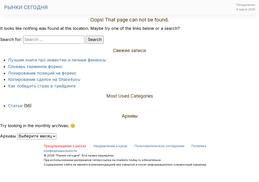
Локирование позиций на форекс (42, 73)
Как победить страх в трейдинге (42, 85)
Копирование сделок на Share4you (44, 79)
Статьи (15, 105)
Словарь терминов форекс (35, 66)
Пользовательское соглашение (160, 146)
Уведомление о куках (110, 146)
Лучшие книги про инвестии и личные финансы (57, 59)
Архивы (8, 136)
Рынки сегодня (26, 7)
